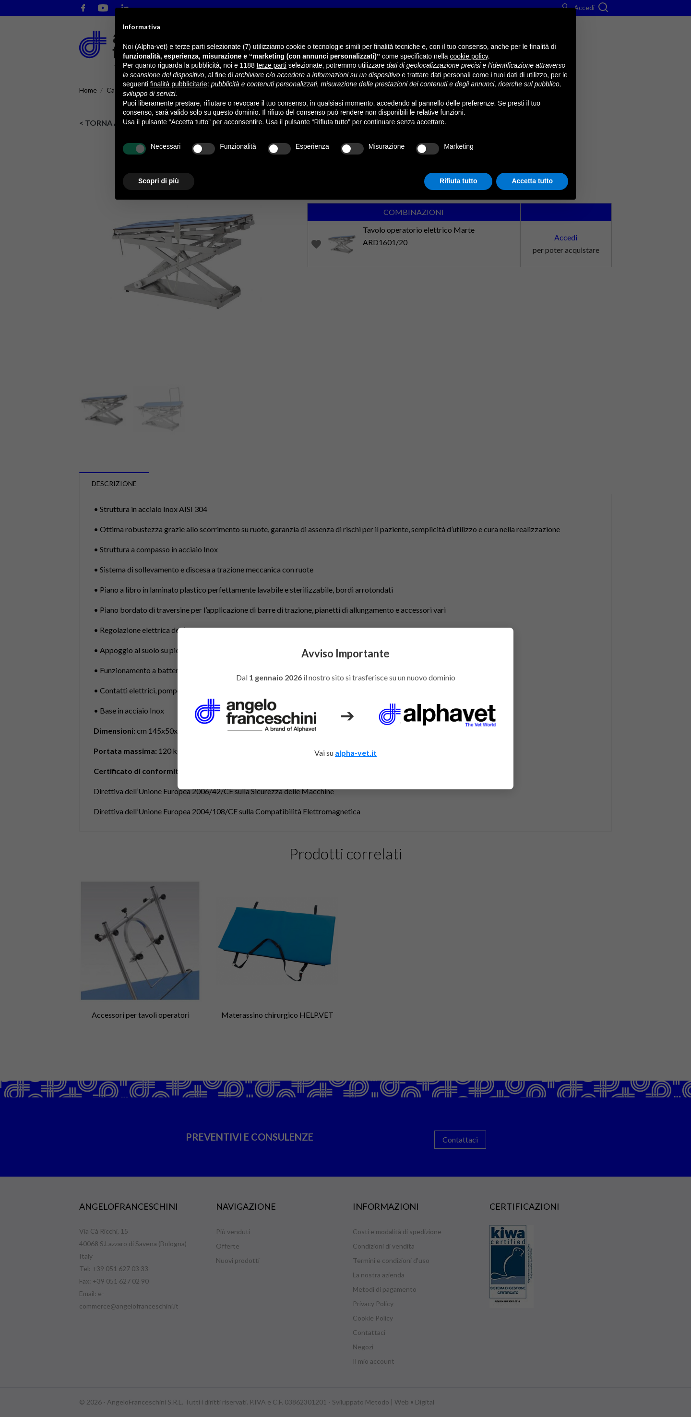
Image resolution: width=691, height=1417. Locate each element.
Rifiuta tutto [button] (458, 181)
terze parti (271, 65)
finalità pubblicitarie (178, 84)
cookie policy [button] (469, 56)
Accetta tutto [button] (532, 181)
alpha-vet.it (356, 752)
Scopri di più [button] (158, 181)
